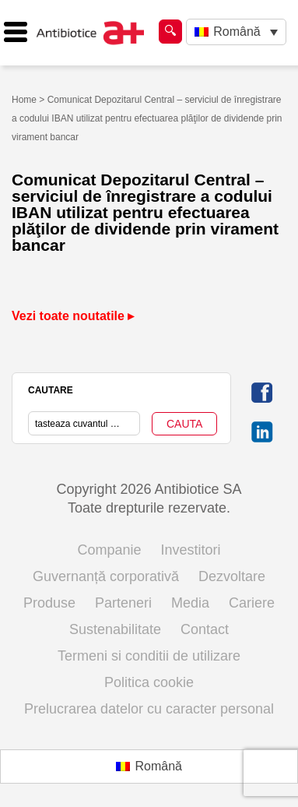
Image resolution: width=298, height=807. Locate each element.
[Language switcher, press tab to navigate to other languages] (236, 32)
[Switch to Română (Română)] (149, 766)
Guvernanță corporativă (106, 576)
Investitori (191, 550)
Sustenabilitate (115, 629)
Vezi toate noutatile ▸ (73, 315)
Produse (49, 603)
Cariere (252, 603)
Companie (109, 550)
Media (190, 603)
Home (24, 99)
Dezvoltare (231, 576)
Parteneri (123, 603)
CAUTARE (50, 390)
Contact (205, 629)
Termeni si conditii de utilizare (149, 656)
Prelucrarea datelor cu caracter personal (149, 709)
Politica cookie (149, 682)
